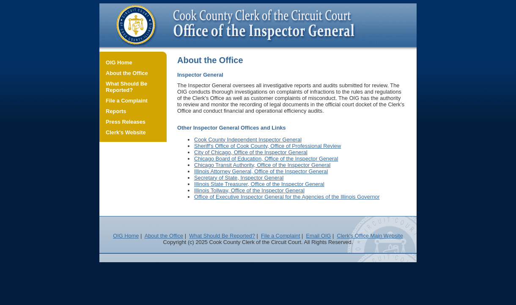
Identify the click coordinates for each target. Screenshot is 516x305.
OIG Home (119, 62)
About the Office (127, 73)
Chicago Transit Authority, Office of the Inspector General (262, 165)
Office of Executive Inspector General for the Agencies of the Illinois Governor (287, 197)
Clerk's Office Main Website (370, 236)
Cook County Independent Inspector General (248, 139)
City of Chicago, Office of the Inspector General (250, 152)
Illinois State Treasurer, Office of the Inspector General (259, 184)
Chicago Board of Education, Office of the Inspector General (266, 158)
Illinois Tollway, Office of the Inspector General (249, 190)
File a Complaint (127, 100)
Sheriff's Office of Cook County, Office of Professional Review (267, 146)
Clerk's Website (126, 132)
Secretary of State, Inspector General (238, 178)
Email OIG (318, 236)
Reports (116, 111)
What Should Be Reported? (126, 86)
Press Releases (125, 122)
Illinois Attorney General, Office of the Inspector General (261, 171)
